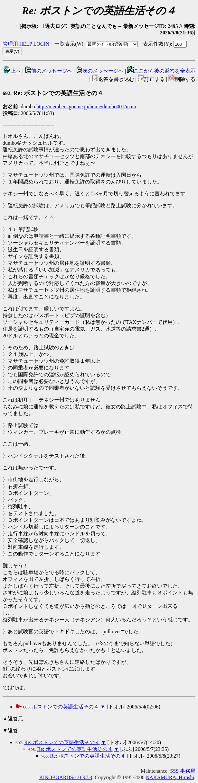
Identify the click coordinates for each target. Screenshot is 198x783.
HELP (25, 44)
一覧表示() (68, 44)
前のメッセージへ (48, 71)
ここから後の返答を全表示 (161, 71)
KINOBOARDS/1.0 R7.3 (65, 777)
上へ (12, 71)
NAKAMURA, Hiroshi (170, 777)
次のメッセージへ (100, 71)
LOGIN (41, 44)
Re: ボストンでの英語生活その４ (53, 93)
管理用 (10, 44)
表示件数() (157, 44)
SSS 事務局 (182, 771)
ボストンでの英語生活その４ (65, 706)
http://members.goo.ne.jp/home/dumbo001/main (86, 106)
